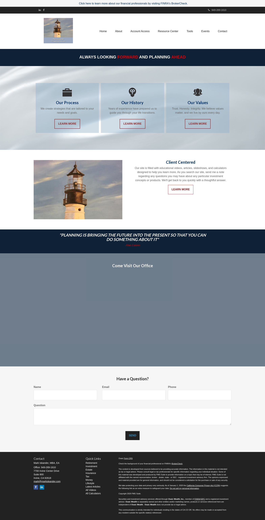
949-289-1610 (217, 10)
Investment (91, 466)
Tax (87, 476)
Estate (89, 469)
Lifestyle (90, 483)
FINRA (197, 499)
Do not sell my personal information (184, 488)
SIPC (203, 499)
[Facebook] (43, 10)
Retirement (91, 463)
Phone (172, 387)
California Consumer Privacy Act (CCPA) (203, 485)
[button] (118, 31)
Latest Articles (93, 486)
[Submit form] (132, 435)
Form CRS (128, 458)
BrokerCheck (177, 464)
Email (105, 387)
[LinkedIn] (40, 10)
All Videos (91, 490)
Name (37, 387)
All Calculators (93, 493)
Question (39, 405)
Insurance (91, 473)
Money (89, 480)
